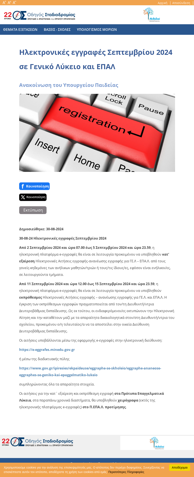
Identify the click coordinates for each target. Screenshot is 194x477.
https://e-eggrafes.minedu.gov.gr (47, 349)
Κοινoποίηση (34, 186)
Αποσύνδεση (181, 3)
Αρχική (163, 3)
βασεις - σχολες (57, 29)
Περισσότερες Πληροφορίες (126, 472)
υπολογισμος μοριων (97, 29)
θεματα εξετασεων (20, 29)
